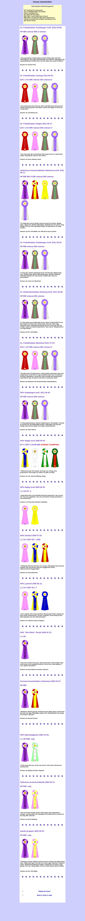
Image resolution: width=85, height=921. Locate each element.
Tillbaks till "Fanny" (44, 891)
